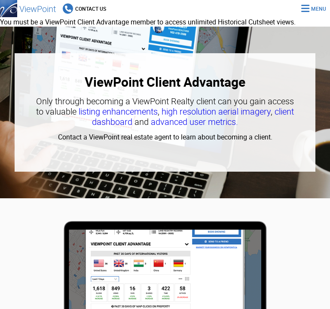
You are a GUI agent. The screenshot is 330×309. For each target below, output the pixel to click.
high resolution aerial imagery (216, 111)
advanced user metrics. (194, 121)
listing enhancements (118, 111)
